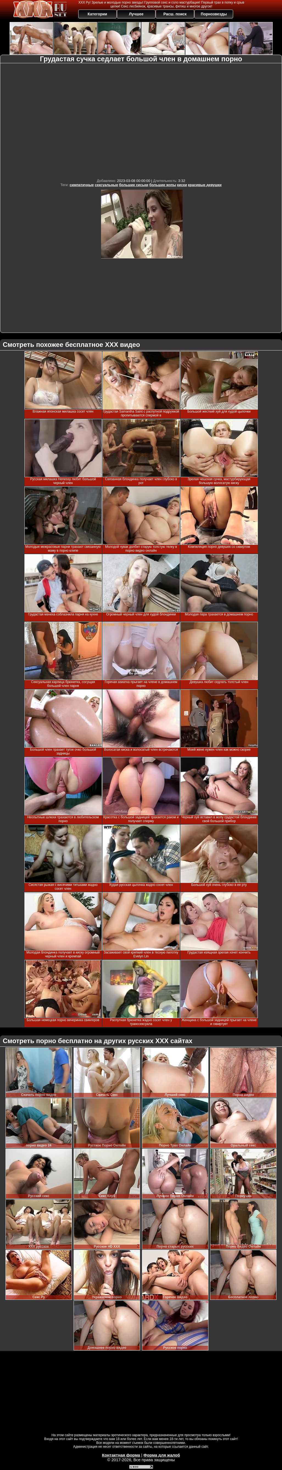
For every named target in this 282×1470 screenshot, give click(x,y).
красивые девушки (205, 185)
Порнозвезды (214, 14)
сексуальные (106, 185)
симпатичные (82, 185)
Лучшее (136, 14)
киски (182, 185)
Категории (97, 14)
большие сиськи (134, 185)
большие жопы (162, 185)
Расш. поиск (175, 14)
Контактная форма (121, 1455)
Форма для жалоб (161, 1455)
